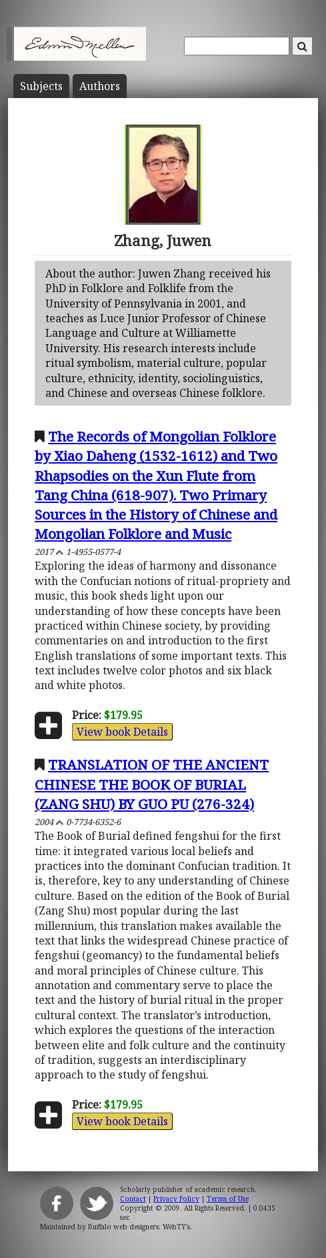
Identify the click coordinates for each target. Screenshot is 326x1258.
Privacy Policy (176, 1198)
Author (99, 86)
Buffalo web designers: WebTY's (139, 1226)
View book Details (122, 731)
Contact (133, 1198)
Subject (41, 86)
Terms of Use (228, 1198)
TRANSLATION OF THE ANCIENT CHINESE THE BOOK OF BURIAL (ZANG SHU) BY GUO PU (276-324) (152, 783)
